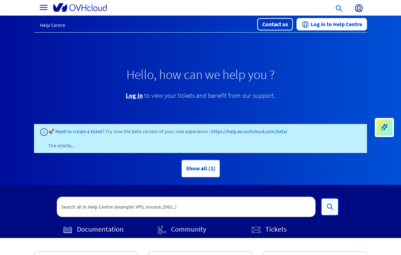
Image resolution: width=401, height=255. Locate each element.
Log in (134, 95)
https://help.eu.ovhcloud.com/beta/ (249, 131)
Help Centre (52, 25)
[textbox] (186, 207)
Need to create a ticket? (80, 131)
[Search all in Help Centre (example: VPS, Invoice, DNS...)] (330, 207)
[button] (275, 24)
